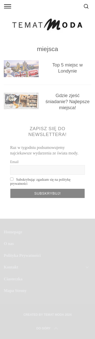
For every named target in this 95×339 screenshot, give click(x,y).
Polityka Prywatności (22, 255)
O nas (9, 243)
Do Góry (47, 328)
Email (14, 162)
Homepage (13, 232)
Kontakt (11, 267)
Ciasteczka (13, 279)
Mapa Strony (15, 290)
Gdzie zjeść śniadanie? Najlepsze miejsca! (67, 101)
